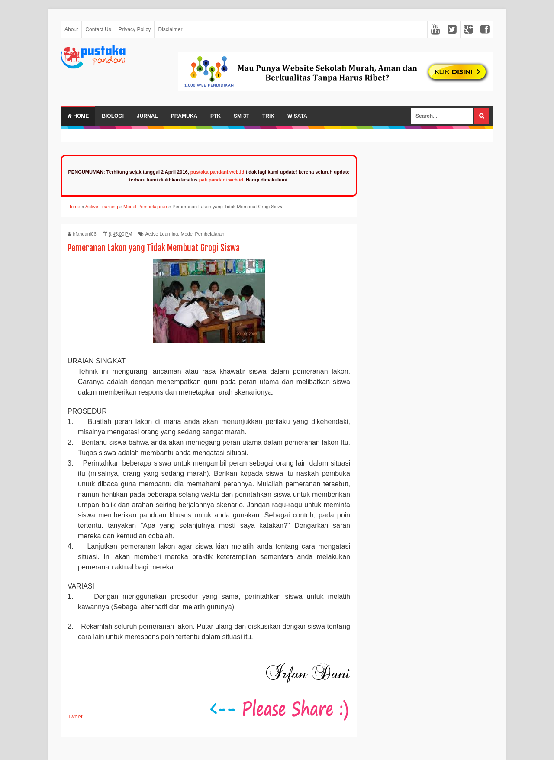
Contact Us (98, 29)
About (71, 29)
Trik (268, 116)
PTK (215, 116)
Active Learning (161, 233)
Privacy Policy (135, 29)
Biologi (113, 116)
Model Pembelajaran (202, 233)
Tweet (75, 716)
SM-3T (241, 116)
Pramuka (184, 116)
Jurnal (147, 116)
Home (78, 116)
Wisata (297, 116)
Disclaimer (170, 29)
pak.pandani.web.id (221, 179)
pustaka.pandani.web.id (217, 172)
